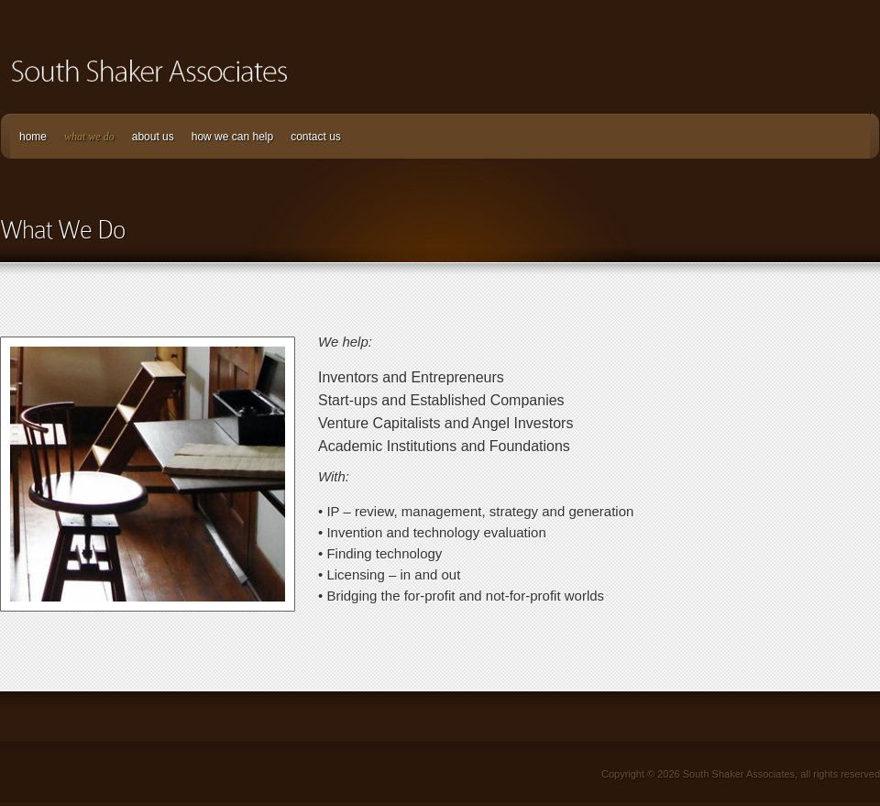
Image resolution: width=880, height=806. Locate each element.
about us (153, 136)
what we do (89, 136)
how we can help (232, 136)
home (33, 136)
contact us (316, 136)
